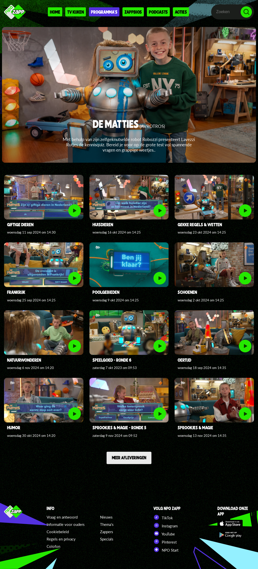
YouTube (164, 533)
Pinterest (165, 541)
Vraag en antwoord (62, 517)
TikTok (163, 517)
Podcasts (158, 12)
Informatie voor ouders (66, 524)
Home (55, 12)
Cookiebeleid (58, 531)
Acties (181, 12)
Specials (106, 539)
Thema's (107, 524)
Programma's (104, 12)
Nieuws (106, 517)
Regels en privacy (61, 539)
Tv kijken (75, 12)
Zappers (106, 531)
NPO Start (165, 550)
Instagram (165, 525)
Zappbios (133, 12)
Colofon (53, 546)
